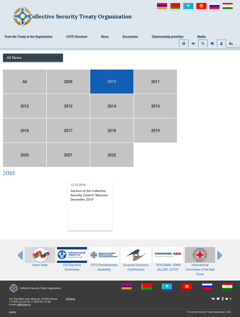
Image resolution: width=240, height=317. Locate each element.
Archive (12, 312)
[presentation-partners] (20, 255)
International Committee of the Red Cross (200, 264)
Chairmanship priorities (168, 36)
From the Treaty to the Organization (28, 36)
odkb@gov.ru (24, 304)
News (105, 36)
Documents (130, 36)
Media (201, 36)
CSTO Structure (76, 36)
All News (14, 57)
